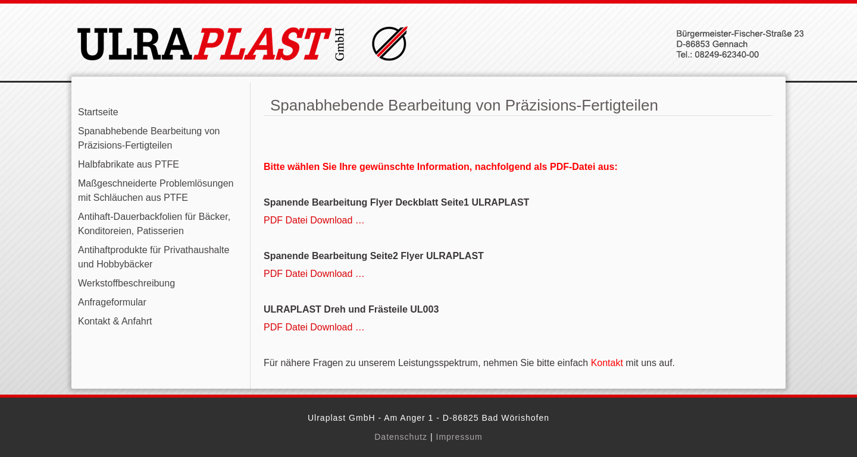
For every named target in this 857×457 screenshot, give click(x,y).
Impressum (459, 437)
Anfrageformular (112, 302)
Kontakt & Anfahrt (115, 321)
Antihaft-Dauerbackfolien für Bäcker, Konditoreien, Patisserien (154, 224)
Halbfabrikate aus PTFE (128, 164)
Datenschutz (400, 437)
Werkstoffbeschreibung (126, 283)
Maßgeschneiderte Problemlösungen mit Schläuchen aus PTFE (155, 190)
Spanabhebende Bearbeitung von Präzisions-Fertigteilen (149, 138)
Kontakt (607, 363)
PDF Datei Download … (314, 220)
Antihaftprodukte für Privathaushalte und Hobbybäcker (153, 257)
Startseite (98, 112)
